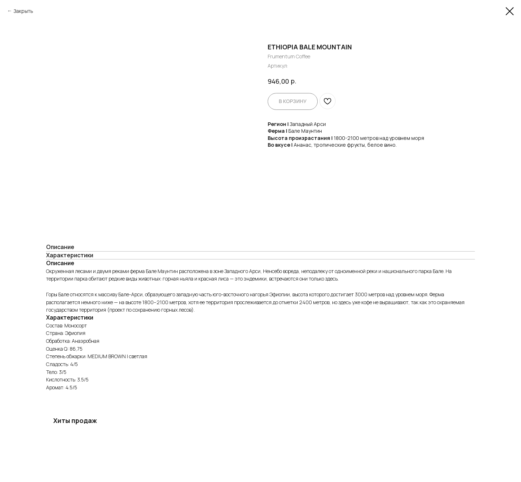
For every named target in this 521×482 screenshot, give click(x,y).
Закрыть (23, 11)
